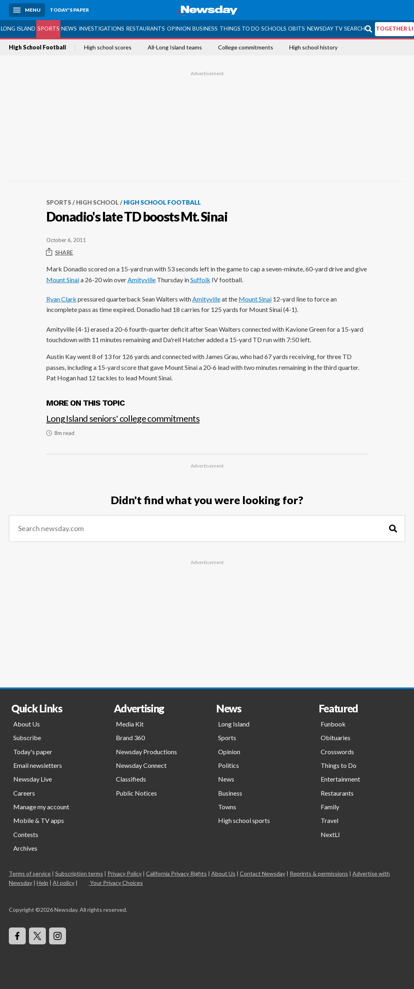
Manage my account (41, 806)
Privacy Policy (124, 873)
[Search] (393, 528)
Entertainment (340, 779)
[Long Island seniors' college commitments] (207, 421)
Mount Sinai (62, 279)
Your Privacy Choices (116, 882)
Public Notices (136, 793)
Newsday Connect (141, 765)
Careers (24, 793)
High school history (313, 47)
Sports (48, 28)
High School (97, 202)
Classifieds (131, 779)
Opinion (179, 28)
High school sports (244, 820)
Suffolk (200, 279)
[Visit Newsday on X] (37, 935)
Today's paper (32, 751)
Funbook (333, 724)
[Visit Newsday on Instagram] (57, 935)
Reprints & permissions (319, 873)
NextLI (330, 834)
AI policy (63, 882)
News (69, 28)
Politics (228, 765)
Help (42, 882)
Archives (25, 848)
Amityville (142, 279)
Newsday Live (32, 779)
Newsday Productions (146, 751)
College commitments (245, 47)
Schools (273, 28)
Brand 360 (130, 737)
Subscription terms (79, 873)
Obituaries (335, 737)
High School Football (37, 47)
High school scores (108, 47)
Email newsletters (37, 765)
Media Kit (130, 724)
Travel (329, 820)
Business (205, 28)
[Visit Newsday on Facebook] (17, 935)
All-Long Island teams (175, 47)
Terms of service (30, 873)
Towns (227, 806)
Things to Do (240, 28)
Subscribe (27, 737)
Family (330, 806)
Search (354, 28)
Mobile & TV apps (38, 820)
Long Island (18, 28)
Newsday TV (324, 28)
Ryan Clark (61, 299)
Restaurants (145, 28)
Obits (296, 28)
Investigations (101, 28)
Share (59, 252)
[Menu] (27, 10)
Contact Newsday (262, 873)
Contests (25, 834)
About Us (26, 724)
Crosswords (337, 751)
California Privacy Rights (176, 873)
